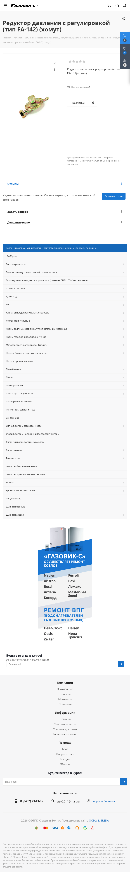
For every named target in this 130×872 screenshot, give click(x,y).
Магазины (65, 699)
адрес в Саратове (104, 801)
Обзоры (65, 764)
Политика (65, 704)
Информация (65, 713)
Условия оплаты (65, 724)
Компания (65, 683)
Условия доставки (65, 729)
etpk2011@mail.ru (68, 801)
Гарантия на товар (65, 734)
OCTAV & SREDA (99, 820)
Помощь (65, 719)
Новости (65, 694)
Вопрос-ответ (65, 754)
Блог (65, 749)
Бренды (65, 759)
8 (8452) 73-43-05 (31, 801)
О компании (65, 689)
